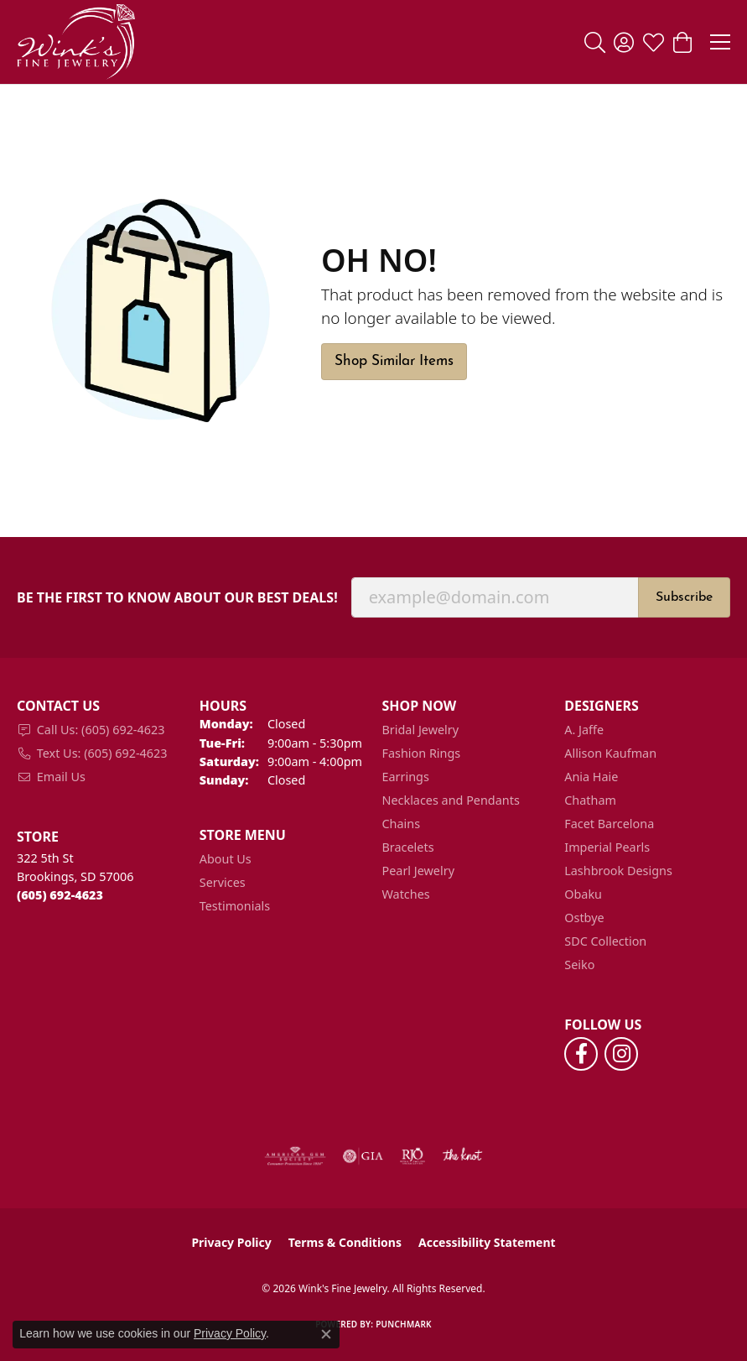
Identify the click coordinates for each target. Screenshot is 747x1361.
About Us (226, 859)
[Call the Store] (60, 895)
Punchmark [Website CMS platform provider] (404, 1324)
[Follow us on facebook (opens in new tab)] (581, 1054)
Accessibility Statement (487, 1242)
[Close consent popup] (326, 1334)
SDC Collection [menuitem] (605, 941)
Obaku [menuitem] (583, 894)
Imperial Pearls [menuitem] (607, 847)
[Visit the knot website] (462, 1156)
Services (223, 882)
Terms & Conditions (345, 1242)
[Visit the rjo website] (412, 1156)
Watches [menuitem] (406, 894)
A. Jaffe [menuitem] (584, 730)
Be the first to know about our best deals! (177, 598)
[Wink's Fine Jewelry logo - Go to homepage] (75, 42)
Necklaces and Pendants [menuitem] (451, 800)
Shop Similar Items (394, 361)
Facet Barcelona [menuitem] (609, 824)
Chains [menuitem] (401, 824)
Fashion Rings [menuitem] (421, 753)
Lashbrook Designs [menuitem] (618, 871)
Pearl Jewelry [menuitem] (418, 871)
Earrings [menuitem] (405, 777)
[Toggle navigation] (720, 42)
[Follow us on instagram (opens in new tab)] (621, 1054)
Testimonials (235, 906)
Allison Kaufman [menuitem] (610, 753)
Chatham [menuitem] (590, 800)
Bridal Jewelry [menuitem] (420, 730)
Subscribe (684, 597)
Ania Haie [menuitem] (591, 777)
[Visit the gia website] (363, 1156)
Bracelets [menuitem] (408, 847)
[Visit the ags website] (295, 1156)
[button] (594, 42)
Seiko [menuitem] (579, 965)
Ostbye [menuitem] (584, 918)
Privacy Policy (231, 1242)
